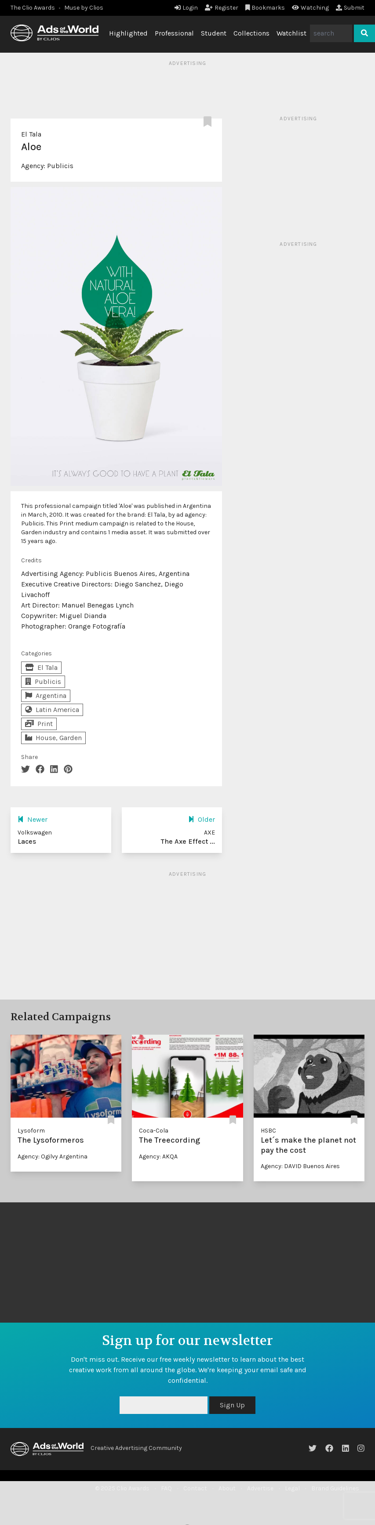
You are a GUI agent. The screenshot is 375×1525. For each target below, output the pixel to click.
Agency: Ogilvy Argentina (52, 1156)
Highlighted (128, 33)
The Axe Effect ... (188, 841)
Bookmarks (265, 7)
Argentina (45, 695)
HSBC (268, 1130)
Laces (27, 841)
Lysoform (31, 1130)
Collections (251, 33)
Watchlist (291, 33)
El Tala (31, 134)
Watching (310, 7)
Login (186, 7)
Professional (174, 33)
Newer (32, 819)
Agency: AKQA (158, 1156)
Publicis (60, 166)
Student (213, 33)
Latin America (52, 709)
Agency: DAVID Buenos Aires (300, 1166)
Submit (350, 7)
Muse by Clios (83, 7)
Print (39, 723)
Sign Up (232, 1405)
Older (201, 819)
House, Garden (53, 738)
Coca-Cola (153, 1130)
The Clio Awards (33, 7)
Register (221, 7)
